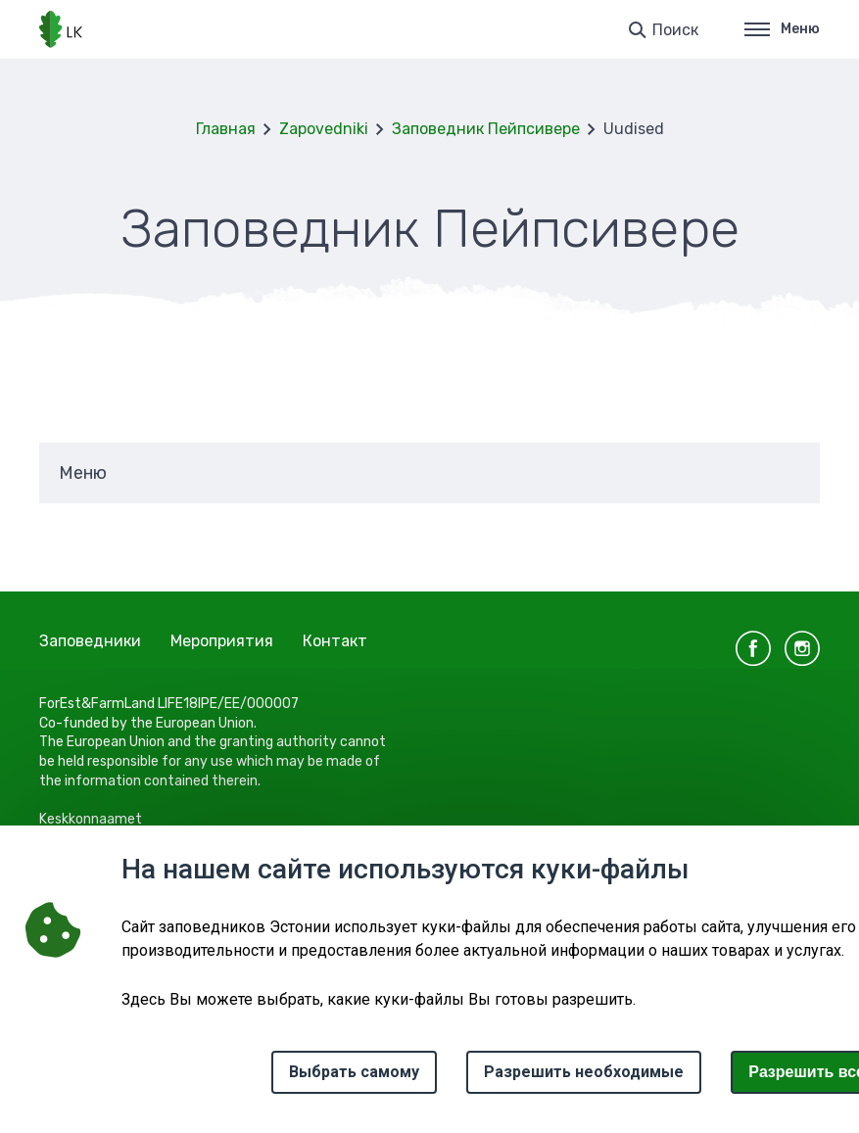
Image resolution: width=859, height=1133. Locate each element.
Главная (226, 128)
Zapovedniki (323, 128)
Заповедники (90, 641)
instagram (802, 648)
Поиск (675, 30)
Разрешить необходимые (584, 1071)
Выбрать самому (354, 1071)
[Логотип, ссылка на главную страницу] (60, 29)
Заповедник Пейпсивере (486, 128)
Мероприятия (221, 641)
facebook (753, 648)
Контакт (335, 641)
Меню (782, 29)
